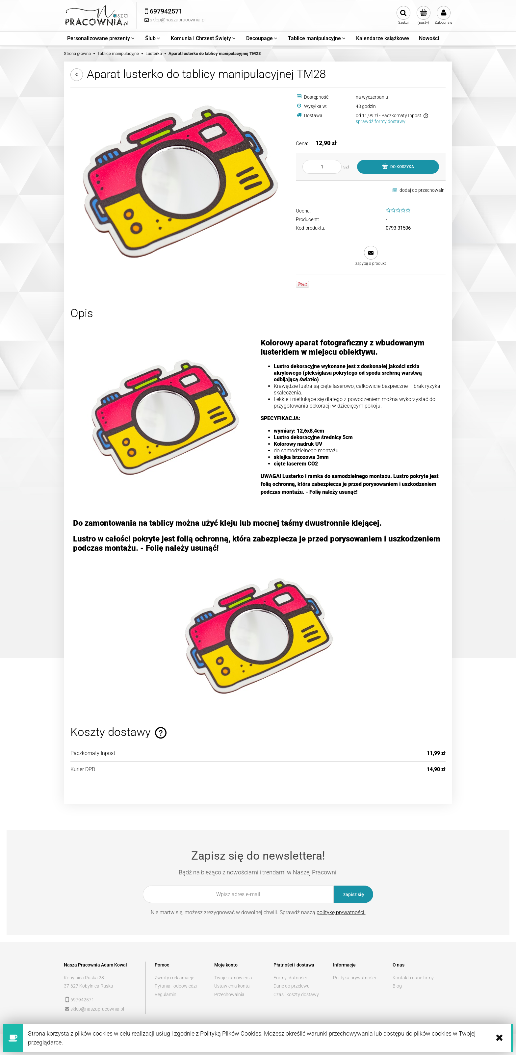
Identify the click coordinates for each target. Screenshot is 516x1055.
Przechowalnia (229, 994)
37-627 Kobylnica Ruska (88, 986)
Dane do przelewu (291, 986)
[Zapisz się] (353, 894)
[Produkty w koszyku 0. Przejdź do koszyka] (423, 15)
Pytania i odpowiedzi (176, 986)
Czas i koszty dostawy (296, 994)
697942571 (82, 999)
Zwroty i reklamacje (174, 977)
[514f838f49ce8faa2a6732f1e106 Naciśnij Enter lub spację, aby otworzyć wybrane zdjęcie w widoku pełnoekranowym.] (179, 180)
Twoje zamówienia (233, 977)
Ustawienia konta (232, 986)
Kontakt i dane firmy (413, 977)
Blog (397, 986)
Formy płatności (290, 977)
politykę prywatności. (341, 912)
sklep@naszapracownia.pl (97, 1009)
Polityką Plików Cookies (230, 1033)
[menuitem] (101, 38)
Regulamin (165, 994)
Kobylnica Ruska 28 (84, 977)
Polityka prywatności (354, 977)
